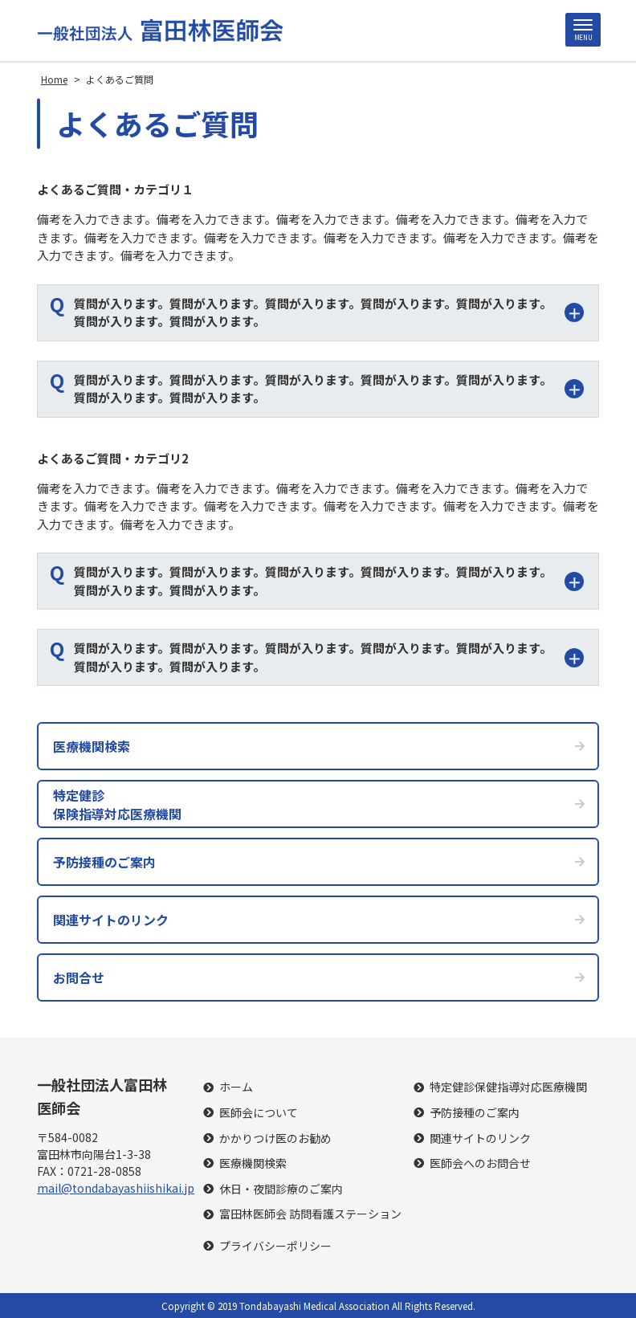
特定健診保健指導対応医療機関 (508, 1087)
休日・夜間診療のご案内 (281, 1189)
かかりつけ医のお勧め (275, 1138)
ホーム (236, 1087)
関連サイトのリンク (480, 1138)
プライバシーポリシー (275, 1246)
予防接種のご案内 (475, 1112)
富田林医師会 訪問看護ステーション (310, 1214)
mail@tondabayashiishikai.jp (115, 1188)
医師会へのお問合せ (480, 1163)
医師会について (258, 1112)
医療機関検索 (253, 1163)
